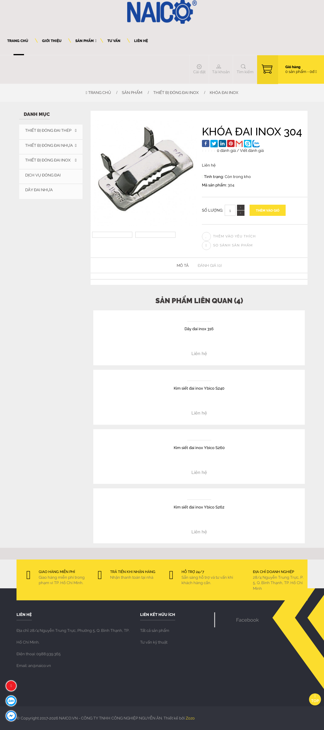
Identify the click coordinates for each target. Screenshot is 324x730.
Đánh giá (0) (210, 265)
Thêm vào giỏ (267, 210)
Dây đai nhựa (39, 189)
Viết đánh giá (252, 150)
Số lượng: (212, 210)
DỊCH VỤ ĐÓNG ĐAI (43, 175)
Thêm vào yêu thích (229, 236)
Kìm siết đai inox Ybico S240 (199, 388)
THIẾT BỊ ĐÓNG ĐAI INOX (176, 92)
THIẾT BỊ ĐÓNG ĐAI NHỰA (49, 145)
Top (315, 698)
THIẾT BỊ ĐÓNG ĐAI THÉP (48, 130)
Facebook (247, 619)
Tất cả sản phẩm (154, 630)
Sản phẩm (132, 92)
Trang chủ (98, 92)
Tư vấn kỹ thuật (153, 642)
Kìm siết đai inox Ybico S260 (199, 447)
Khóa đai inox (224, 92)
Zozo (190, 718)
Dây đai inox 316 (199, 328)
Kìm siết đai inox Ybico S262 (199, 507)
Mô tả (183, 265)
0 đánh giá (226, 150)
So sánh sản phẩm (227, 245)
